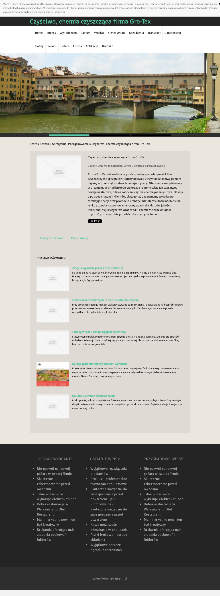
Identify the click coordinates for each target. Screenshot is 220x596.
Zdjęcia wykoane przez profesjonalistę (97, 268)
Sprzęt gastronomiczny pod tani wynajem (99, 364)
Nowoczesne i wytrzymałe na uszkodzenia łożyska (105, 300)
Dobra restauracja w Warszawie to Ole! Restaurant (52, 509)
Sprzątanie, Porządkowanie (70, 144)
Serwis (44, 144)
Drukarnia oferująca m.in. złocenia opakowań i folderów (56, 535)
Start (33, 144)
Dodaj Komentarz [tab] (51, 238)
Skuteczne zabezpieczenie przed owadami (53, 484)
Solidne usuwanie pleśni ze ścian (93, 396)
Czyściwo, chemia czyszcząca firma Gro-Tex (121, 144)
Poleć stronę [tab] (79, 238)
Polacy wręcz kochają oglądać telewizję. (99, 332)
